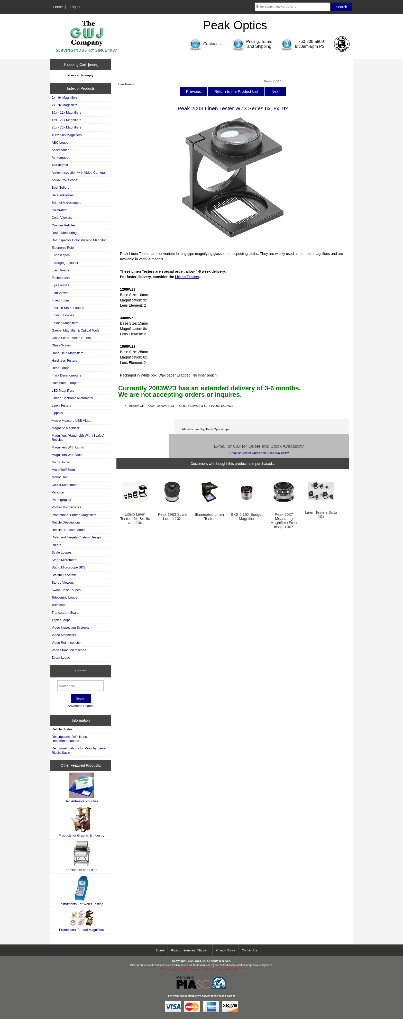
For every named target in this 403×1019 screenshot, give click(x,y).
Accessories (60, 150)
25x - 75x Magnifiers (66, 127)
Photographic (61, 500)
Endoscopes (61, 255)
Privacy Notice (225, 950)
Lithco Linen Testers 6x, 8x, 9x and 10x (135, 518)
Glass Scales (61, 345)
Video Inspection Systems (70, 627)
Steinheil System (64, 575)
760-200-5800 (311, 41)
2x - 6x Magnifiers (65, 97)
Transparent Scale (65, 612)
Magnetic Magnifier (65, 428)
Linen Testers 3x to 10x (321, 514)
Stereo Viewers (63, 582)
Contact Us (249, 950)
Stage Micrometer (65, 560)
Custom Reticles (64, 225)
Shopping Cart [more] (80, 64)
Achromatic (60, 157)
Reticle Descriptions (66, 522)
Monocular (59, 477)
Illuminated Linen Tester (209, 516)
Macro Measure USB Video (71, 421)
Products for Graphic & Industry (81, 822)
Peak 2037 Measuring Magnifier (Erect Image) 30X (283, 520)
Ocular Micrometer (65, 485)
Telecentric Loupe (64, 597)
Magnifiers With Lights (68, 447)
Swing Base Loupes (66, 590)
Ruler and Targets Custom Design (76, 537)
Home (58, 7)
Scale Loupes (61, 552)
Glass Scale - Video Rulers (71, 338)
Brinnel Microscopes (66, 203)
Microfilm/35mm (63, 470)
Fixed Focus (60, 300)
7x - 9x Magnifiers (65, 105)
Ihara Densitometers (66, 375)
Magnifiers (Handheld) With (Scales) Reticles (78, 438)
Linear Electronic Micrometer (72, 398)
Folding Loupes (63, 315)
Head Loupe (60, 368)
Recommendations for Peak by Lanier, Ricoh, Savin (79, 750)
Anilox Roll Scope (64, 180)
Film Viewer (60, 293)
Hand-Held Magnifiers (67, 353)
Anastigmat (60, 165)
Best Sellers (60, 187)
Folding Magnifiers (65, 323)
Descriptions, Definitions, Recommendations (70, 739)
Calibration (59, 210)
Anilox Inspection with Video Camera (78, 173)
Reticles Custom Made (68, 530)
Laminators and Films (81, 856)
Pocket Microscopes (66, 507)
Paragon (58, 492)
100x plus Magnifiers (67, 135)
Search (80, 671)
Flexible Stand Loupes (68, 308)
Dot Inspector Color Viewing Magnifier (79, 240)
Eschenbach (61, 278)
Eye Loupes (60, 285)
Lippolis (57, 413)
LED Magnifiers (63, 390)
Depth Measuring (64, 233)
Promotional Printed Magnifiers (74, 515)
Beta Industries (63, 195)
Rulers (56, 545)
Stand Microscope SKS (68, 567)
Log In (75, 7)
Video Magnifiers (64, 635)
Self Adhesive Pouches (81, 788)
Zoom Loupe (61, 657)
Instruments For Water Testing (81, 890)
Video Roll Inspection (67, 643)
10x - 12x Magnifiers (66, 112)
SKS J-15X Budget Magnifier (247, 516)
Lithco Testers (187, 277)
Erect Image (60, 270)
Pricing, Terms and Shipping (190, 950)
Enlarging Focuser (65, 263)
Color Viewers (62, 217)
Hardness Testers (64, 360)
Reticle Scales (62, 729)
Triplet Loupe (61, 620)
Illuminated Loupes (65, 383)
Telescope (59, 605)
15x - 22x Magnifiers (66, 120)
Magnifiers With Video (68, 455)
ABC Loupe (60, 142)
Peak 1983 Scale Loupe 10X (172, 516)
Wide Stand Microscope (69, 650)
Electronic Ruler (63, 248)
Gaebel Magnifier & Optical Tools (75, 330)
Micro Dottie (60, 462)
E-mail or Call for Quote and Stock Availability (259, 452)
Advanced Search (81, 706)
